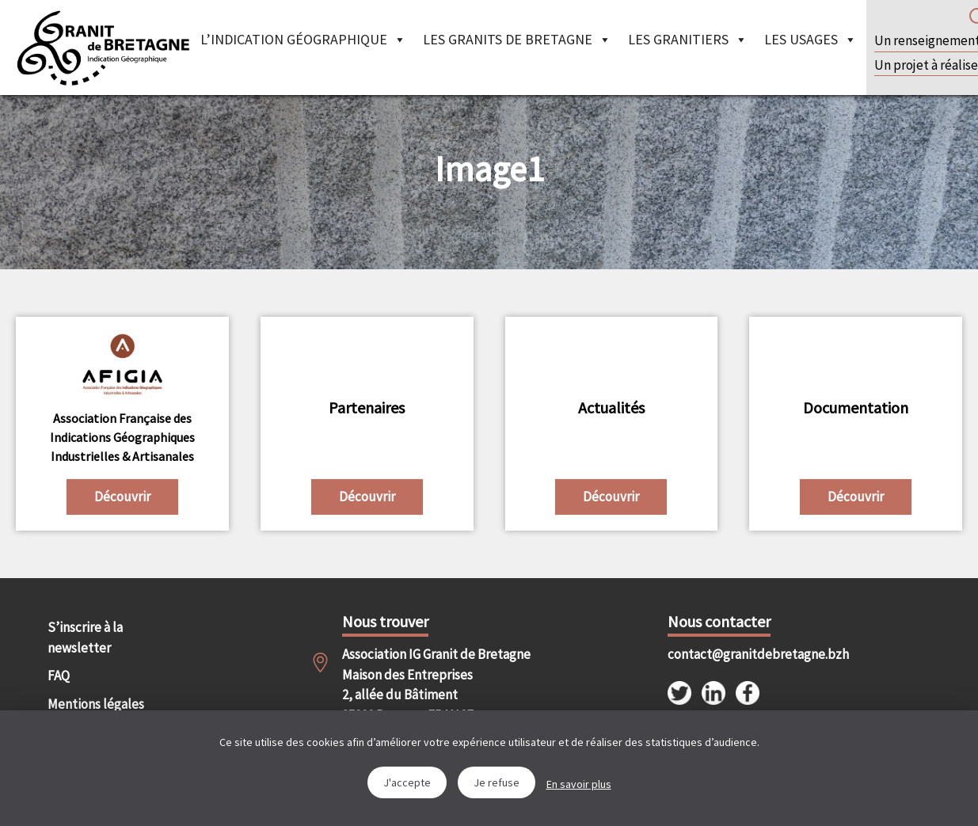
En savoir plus (578, 784)
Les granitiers (688, 39)
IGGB (103, 47)
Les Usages (810, 39)
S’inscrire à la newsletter (85, 638)
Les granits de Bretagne (517, 39)
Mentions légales (96, 704)
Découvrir (122, 496)
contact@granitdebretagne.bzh (741, 654)
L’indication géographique (303, 39)
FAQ (59, 675)
